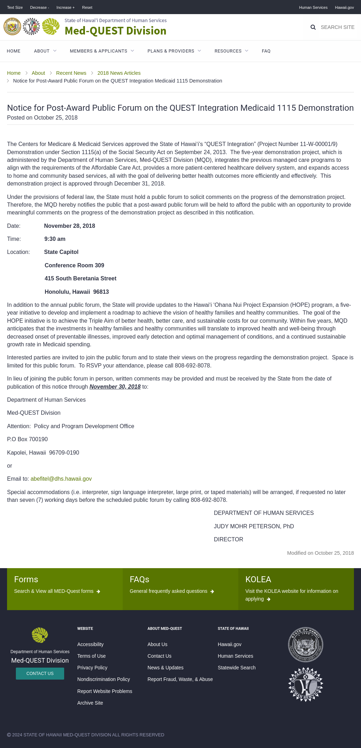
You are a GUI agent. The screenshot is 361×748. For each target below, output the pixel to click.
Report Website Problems (104, 691)
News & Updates (166, 667)
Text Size (15, 7)
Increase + (65, 7)
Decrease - (39, 7)
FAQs (139, 579)
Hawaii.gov (344, 7)
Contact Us (40, 673)
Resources (228, 51)
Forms (26, 579)
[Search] (313, 27)
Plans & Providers (171, 51)
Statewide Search (237, 667)
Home (13, 51)
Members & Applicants (98, 51)
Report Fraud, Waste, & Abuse (180, 679)
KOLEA (258, 579)
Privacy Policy (92, 667)
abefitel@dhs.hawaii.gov (61, 479)
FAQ (266, 51)
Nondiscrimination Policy (103, 679)
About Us (157, 644)
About (42, 51)
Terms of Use (91, 656)
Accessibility (90, 644)
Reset (87, 7)
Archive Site (90, 703)
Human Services (313, 7)
